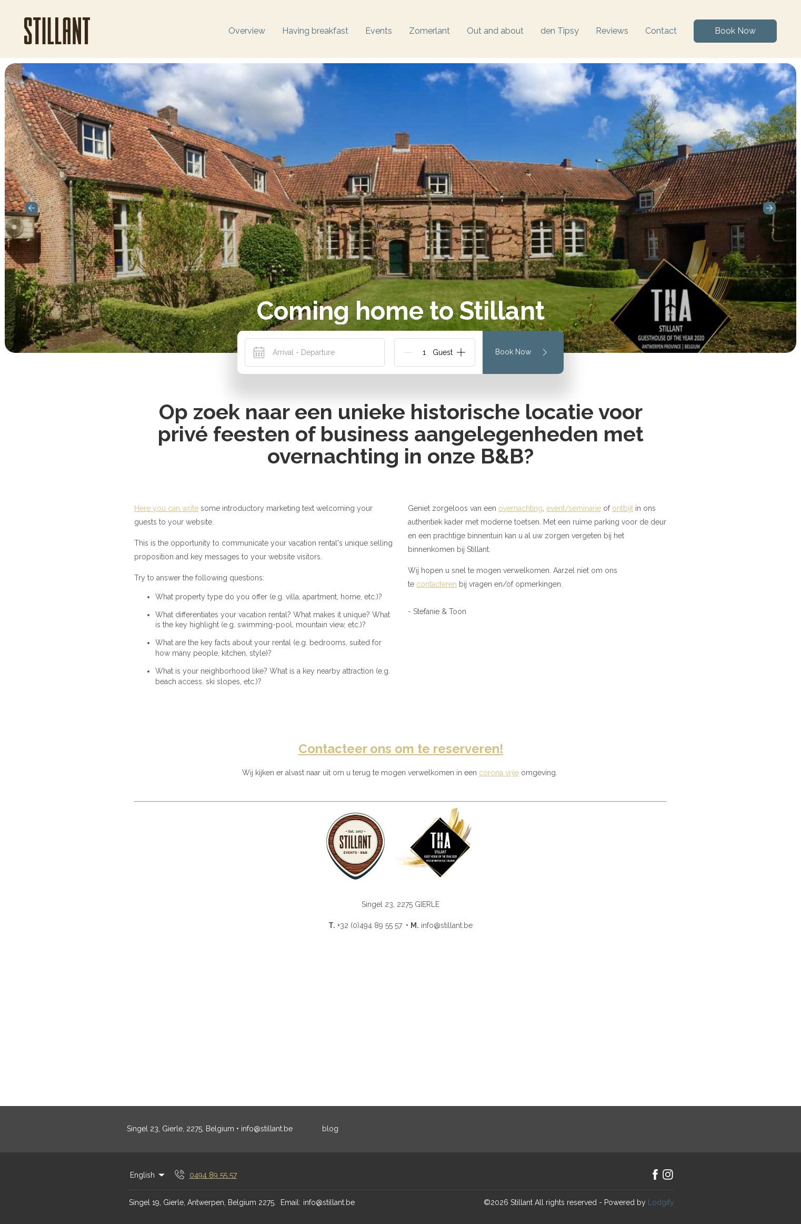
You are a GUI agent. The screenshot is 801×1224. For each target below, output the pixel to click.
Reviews (612, 31)
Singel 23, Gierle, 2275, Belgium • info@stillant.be (210, 1128)
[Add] (461, 352)
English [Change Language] (148, 1175)
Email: (291, 1202)
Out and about (495, 31)
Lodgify (661, 1202)
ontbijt (622, 508)
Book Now (735, 31)
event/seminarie (573, 508)
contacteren (436, 584)
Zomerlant (429, 31)
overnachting (520, 508)
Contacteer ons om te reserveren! (400, 748)
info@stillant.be (329, 1202)
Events (378, 31)
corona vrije (499, 772)
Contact (661, 31)
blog (330, 1128)
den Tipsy (559, 31)
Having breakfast (315, 31)
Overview (246, 31)
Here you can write (166, 508)
